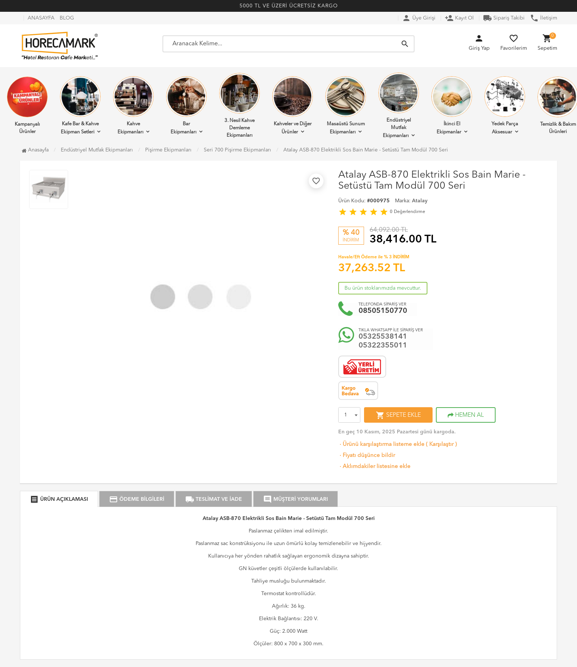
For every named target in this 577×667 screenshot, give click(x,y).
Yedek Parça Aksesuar (505, 105)
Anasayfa (35, 150)
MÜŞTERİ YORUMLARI (295, 499)
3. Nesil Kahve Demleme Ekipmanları (239, 105)
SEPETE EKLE (398, 415)
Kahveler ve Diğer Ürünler (292, 105)
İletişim (543, 18)
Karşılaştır (441, 444)
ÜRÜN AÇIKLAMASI (59, 499)
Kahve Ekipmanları (133, 105)
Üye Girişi (419, 18)
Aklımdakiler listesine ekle (374, 466)
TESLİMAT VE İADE (213, 499)
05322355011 (383, 345)
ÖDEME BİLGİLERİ (136, 499)
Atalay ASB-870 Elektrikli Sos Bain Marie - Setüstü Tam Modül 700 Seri (365, 150)
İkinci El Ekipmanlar (451, 105)
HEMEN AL (466, 415)
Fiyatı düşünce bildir (366, 455)
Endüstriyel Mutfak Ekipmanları (398, 105)
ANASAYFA (41, 18)
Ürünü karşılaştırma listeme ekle (381, 444)
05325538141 (383, 337)
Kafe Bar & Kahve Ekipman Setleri (80, 105)
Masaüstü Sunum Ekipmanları (345, 105)
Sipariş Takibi (504, 18)
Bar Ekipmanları (186, 105)
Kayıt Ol (459, 18)
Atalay (419, 200)
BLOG (67, 18)
